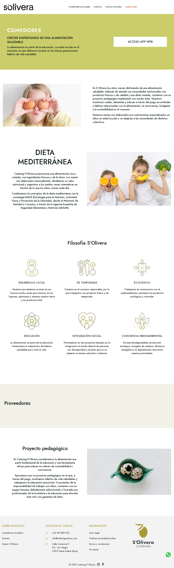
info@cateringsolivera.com (64, 538)
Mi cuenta (93, 549)
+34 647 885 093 (61, 532)
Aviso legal (94, 532)
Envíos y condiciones (99, 544)
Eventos (6, 538)
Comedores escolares (12, 532)
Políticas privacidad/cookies (102, 538)
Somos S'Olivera (10, 544)
